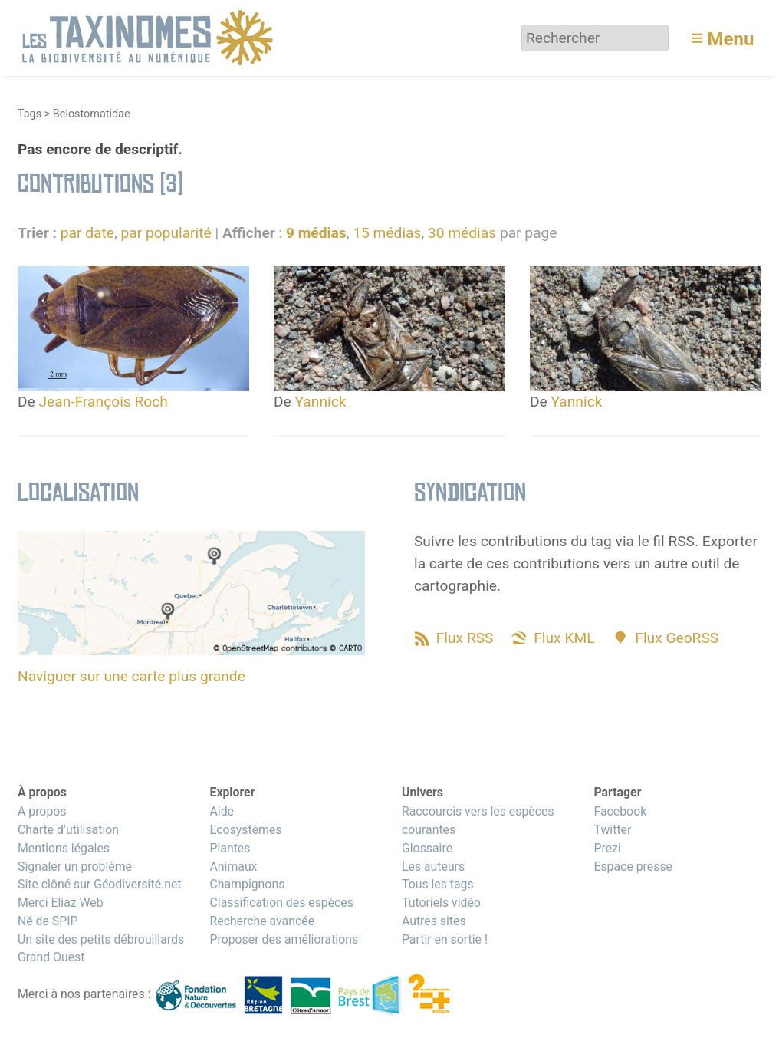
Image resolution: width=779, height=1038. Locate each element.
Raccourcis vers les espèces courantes (478, 820)
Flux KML (564, 638)
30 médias (462, 233)
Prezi (606, 848)
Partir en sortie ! (445, 939)
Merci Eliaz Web (61, 902)
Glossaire (427, 848)
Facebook (619, 811)
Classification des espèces (281, 902)
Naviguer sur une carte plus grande (131, 676)
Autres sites (434, 921)
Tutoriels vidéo (441, 902)
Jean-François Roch (103, 401)
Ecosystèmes (245, 829)
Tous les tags (438, 884)
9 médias (316, 233)
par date (87, 233)
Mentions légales (64, 848)
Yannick (321, 401)
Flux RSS (465, 638)
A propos (42, 811)
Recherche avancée (261, 921)
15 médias (387, 233)
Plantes (229, 848)
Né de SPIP (48, 921)
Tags (29, 113)
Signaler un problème (75, 866)
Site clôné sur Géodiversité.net (100, 884)
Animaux (233, 866)
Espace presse (632, 866)
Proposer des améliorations (283, 939)
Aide (221, 811)
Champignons (246, 884)
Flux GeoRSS (676, 638)
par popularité (165, 233)
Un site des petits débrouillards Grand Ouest (101, 948)
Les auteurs (433, 866)
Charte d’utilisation (68, 829)
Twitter (612, 829)
